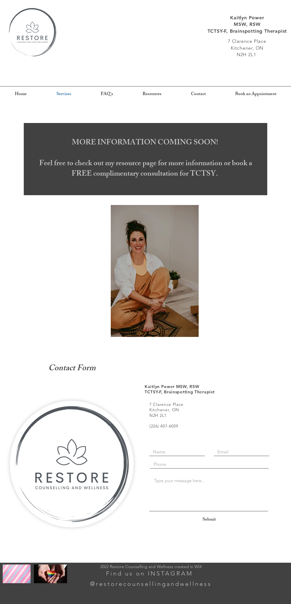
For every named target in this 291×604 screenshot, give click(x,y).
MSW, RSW (247, 24)
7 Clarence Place (247, 41)
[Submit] (209, 520)
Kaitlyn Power (247, 17)
